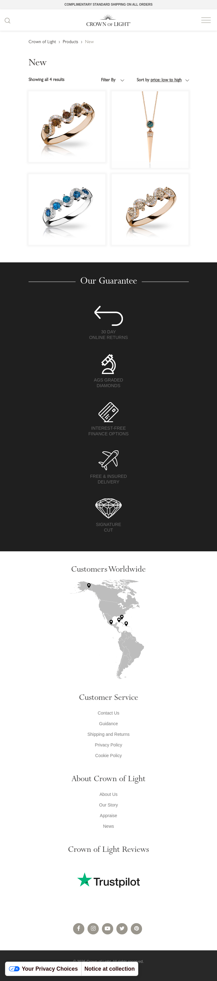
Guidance (108, 723)
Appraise (108, 815)
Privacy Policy (108, 744)
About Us (108, 794)
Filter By (109, 80)
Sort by (159, 80)
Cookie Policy (108, 755)
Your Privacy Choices (43, 969)
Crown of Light (108, 20)
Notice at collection (109, 969)
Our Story (108, 804)
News (108, 826)
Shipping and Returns (108, 734)
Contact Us (108, 713)
